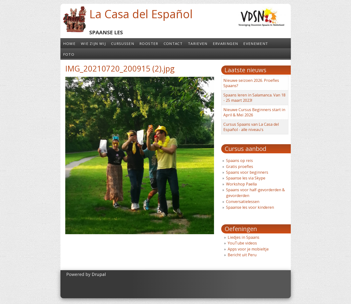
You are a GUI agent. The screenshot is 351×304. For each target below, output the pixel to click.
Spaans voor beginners (247, 172)
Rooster (148, 43)
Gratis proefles (239, 166)
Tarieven (198, 43)
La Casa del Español (141, 14)
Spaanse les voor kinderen (250, 207)
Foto (68, 54)
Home (69, 43)
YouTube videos (242, 243)
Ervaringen (225, 43)
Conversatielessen (242, 201)
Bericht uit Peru (242, 254)
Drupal (99, 274)
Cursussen (122, 43)
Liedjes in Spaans (243, 237)
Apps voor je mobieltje (248, 249)
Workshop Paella (241, 184)
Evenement (255, 43)
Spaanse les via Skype (245, 178)
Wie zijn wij (93, 43)
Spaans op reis (239, 160)
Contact (173, 43)
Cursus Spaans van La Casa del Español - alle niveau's (251, 127)
